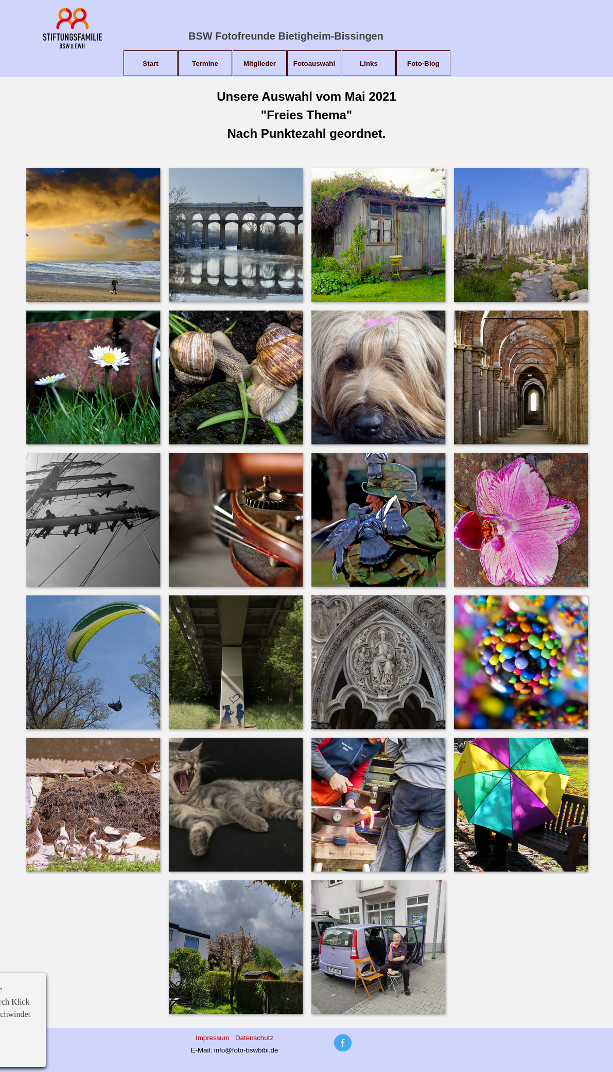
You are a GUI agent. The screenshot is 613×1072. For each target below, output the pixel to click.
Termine (205, 63)
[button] (93, 234)
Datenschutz (254, 1038)
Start (150, 63)
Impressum (213, 1038)
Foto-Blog (423, 63)
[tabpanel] (306, 115)
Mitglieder (259, 63)
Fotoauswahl (314, 63)
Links (369, 63)
